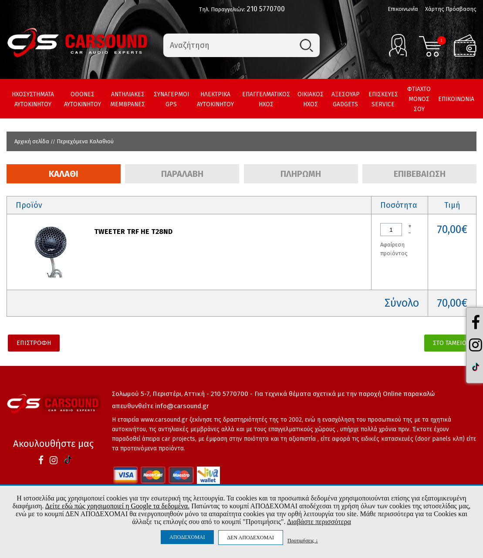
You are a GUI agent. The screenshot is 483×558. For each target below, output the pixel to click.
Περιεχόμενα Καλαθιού (85, 141)
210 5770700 (266, 9)
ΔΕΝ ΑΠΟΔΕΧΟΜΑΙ (250, 537)
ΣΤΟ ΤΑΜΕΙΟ (449, 343)
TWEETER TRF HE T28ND (133, 231)
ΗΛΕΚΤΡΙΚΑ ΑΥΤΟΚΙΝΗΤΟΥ (215, 99)
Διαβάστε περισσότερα (319, 521)
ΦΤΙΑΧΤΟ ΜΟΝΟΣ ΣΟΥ (419, 99)
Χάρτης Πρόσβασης (450, 9)
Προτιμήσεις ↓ (302, 540)
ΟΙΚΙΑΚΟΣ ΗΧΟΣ (310, 99)
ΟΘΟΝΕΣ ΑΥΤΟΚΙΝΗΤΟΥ (82, 99)
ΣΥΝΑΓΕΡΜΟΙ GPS (171, 99)
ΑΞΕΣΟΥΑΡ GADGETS (345, 99)
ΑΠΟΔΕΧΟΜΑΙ (187, 537)
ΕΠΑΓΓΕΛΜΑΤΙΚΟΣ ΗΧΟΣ (266, 99)
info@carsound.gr (182, 406)
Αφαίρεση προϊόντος (394, 249)
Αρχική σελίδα (31, 141)
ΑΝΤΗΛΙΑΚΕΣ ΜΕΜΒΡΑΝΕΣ (127, 99)
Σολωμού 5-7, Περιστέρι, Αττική (158, 394)
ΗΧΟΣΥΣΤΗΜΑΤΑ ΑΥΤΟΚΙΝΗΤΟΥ (33, 99)
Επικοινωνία (403, 9)
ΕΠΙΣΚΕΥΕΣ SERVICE (383, 99)
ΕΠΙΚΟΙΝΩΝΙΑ (456, 99)
